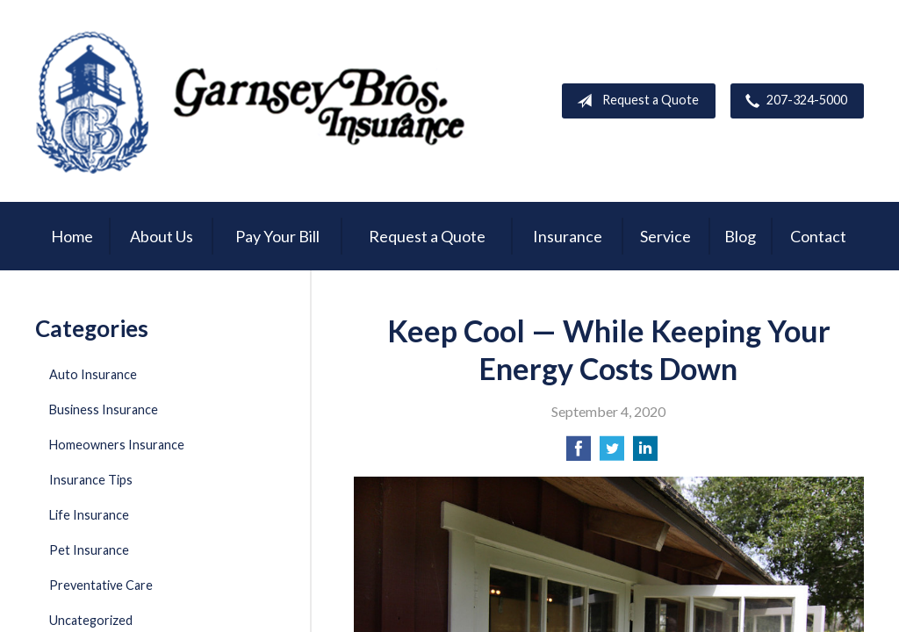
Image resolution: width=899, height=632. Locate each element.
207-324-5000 (792, 100)
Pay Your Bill (277, 236)
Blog (740, 236)
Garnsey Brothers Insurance (254, 101)
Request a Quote (634, 100)
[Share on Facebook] (578, 453)
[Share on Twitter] (612, 453)
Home (72, 236)
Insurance (567, 236)
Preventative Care (101, 585)
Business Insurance (103, 409)
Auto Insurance (93, 374)
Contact (818, 236)
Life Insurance (89, 514)
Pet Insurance (89, 549)
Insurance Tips (91, 479)
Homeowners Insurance (116, 444)
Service (665, 236)
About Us (161, 236)
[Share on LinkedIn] (645, 453)
